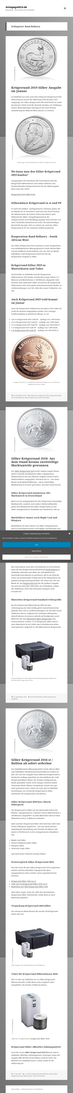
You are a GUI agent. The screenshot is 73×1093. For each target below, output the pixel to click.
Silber (51, 1074)
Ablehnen (36, 551)
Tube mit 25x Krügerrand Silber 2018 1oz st (29, 884)
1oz (26, 1074)
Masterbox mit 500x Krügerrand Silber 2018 (29, 886)
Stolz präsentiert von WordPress (32, 1089)
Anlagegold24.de (16, 7)
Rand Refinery (19, 398)
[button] (69, 533)
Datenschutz (15, 1089)
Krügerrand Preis (30, 583)
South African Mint (43, 398)
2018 (31, 697)
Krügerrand (33, 396)
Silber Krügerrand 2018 (24, 471)
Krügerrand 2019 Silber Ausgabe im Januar (36, 89)
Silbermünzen (27, 1076)
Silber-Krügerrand (31, 398)
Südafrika (14, 699)
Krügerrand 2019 (43, 396)
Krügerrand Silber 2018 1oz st (23, 881)
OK (36, 545)
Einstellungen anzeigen (36, 557)
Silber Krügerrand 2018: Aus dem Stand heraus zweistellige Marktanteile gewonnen (34, 461)
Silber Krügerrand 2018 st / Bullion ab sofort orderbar (32, 761)
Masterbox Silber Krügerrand (39, 619)
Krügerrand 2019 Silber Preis (23, 194)
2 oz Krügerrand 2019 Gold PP (23, 330)
